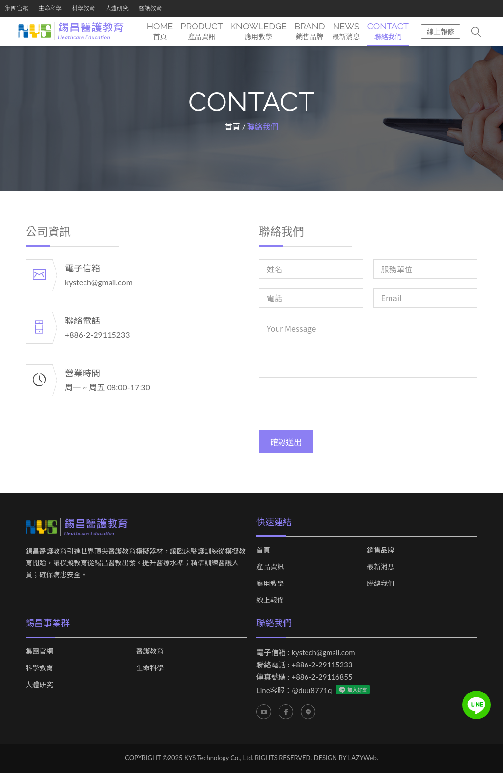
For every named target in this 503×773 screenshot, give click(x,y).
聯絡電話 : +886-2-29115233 (304, 664)
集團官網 (16, 8)
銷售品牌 (380, 550)
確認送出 (286, 442)
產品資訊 (270, 566)
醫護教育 (150, 8)
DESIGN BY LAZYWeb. (346, 758)
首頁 (232, 126)
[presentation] (333, 406)
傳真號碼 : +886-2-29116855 (304, 676)
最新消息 (380, 566)
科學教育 (83, 8)
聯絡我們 (380, 583)
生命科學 (50, 8)
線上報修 (440, 31)
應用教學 (270, 583)
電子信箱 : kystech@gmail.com (305, 652)
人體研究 (117, 8)
